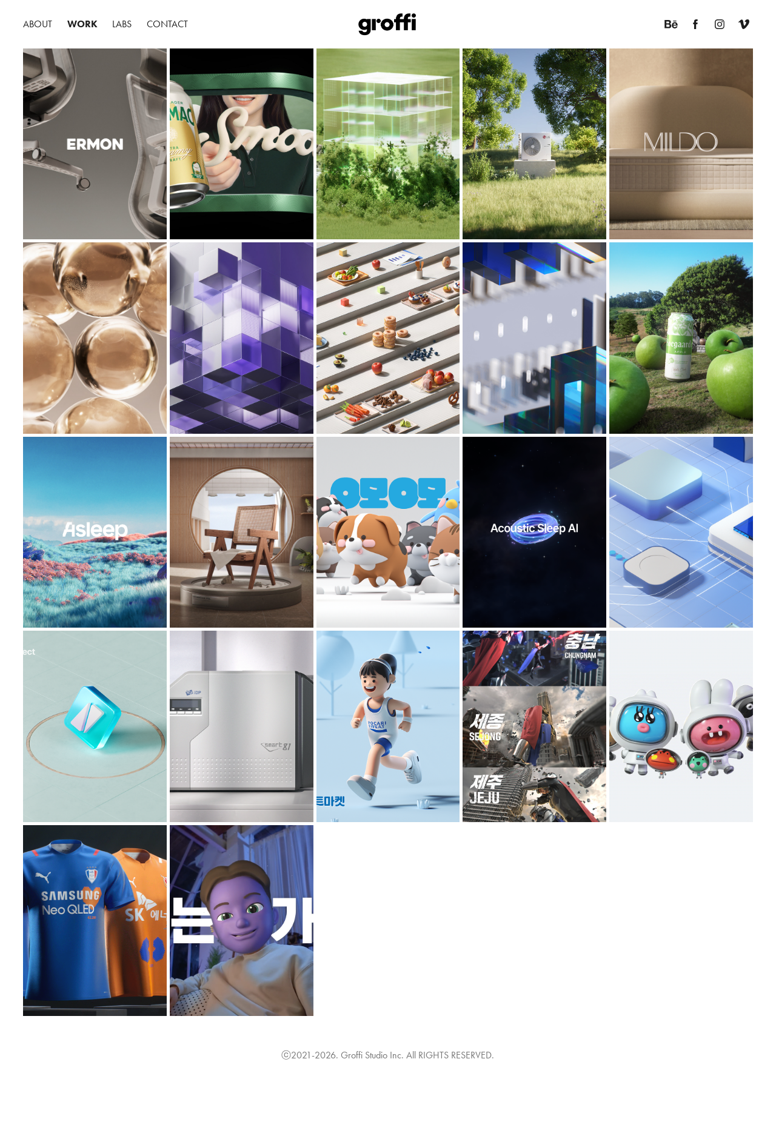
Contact (167, 24)
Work (82, 24)
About (37, 24)
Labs (122, 24)
